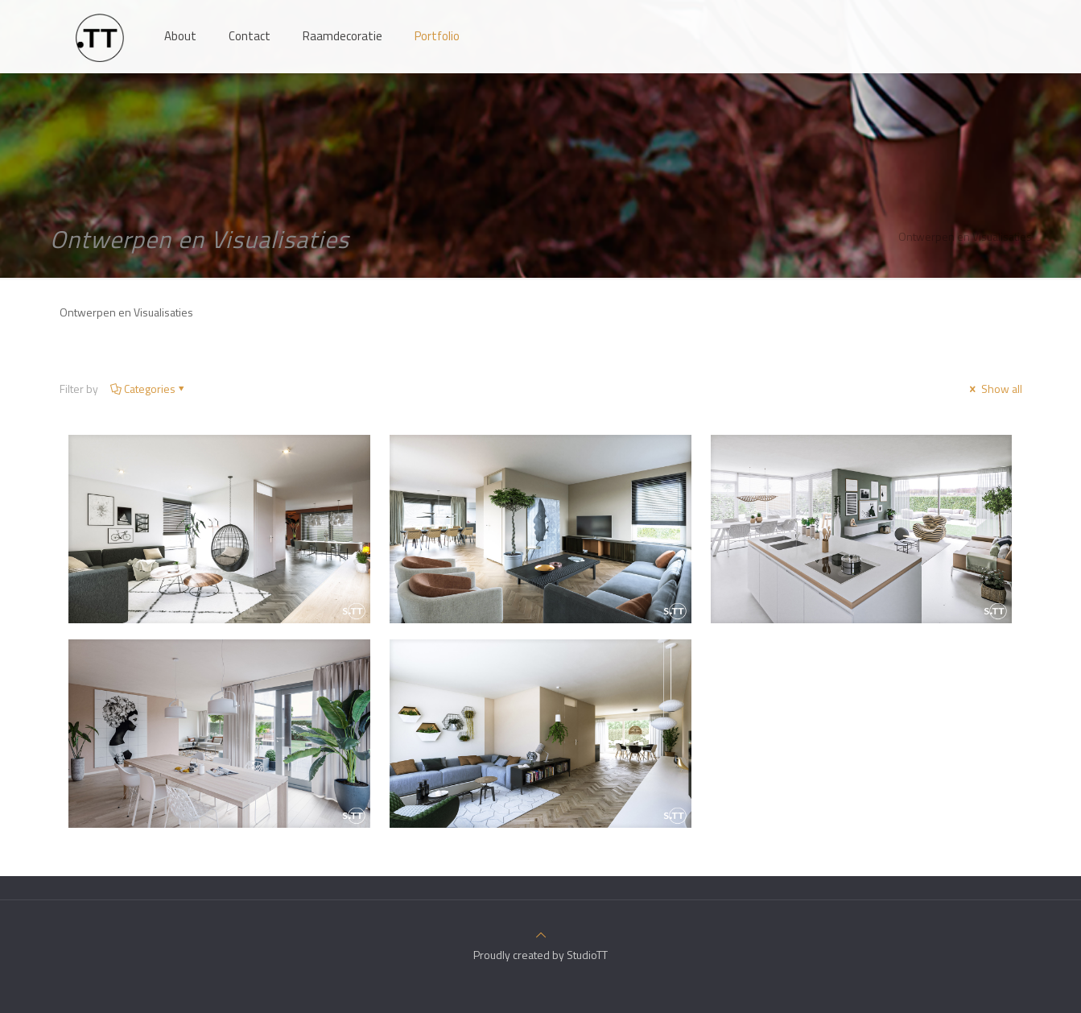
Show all (995, 388)
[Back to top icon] (541, 934)
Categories (148, 388)
